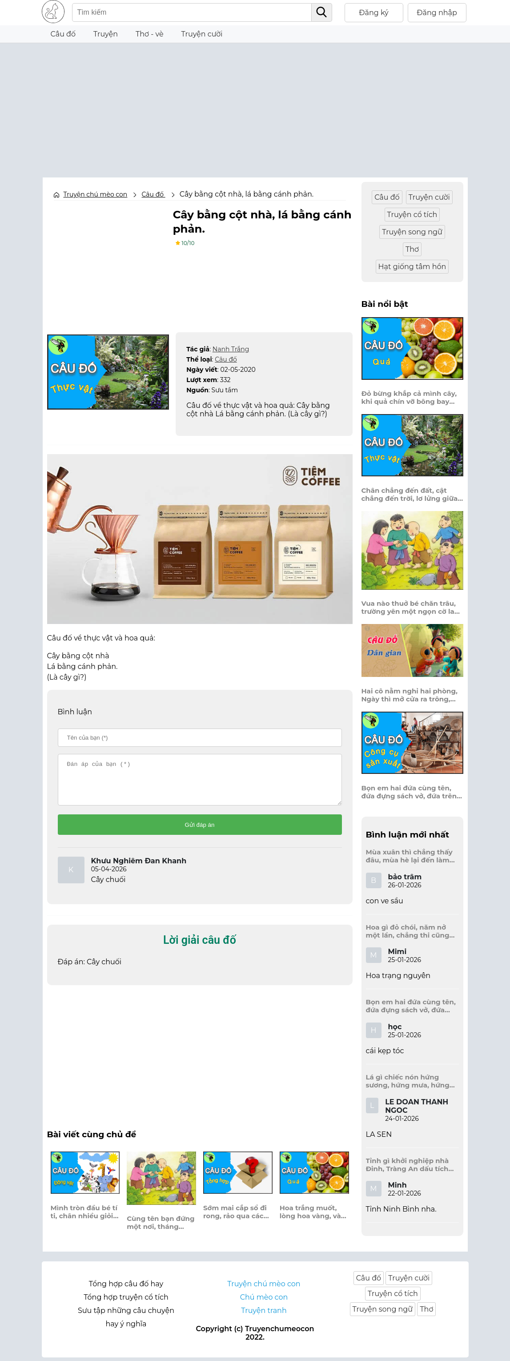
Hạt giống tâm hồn (412, 266)
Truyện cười (202, 34)
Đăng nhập (437, 12)
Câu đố (63, 34)
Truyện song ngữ (412, 232)
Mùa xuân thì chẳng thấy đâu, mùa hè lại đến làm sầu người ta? (409, 856)
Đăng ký (374, 12)
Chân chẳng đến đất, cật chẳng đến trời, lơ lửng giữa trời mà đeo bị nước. (409, 495)
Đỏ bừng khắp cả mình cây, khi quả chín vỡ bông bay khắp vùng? (409, 398)
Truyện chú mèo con (96, 194)
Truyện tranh (264, 1314)
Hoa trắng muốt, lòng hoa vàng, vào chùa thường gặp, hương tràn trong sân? (312, 1220)
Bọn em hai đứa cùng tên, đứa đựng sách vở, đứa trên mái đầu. (409, 792)
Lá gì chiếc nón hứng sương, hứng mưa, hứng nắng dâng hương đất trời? (408, 1081)
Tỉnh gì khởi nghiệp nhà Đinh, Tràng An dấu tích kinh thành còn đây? (407, 1165)
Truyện (105, 34)
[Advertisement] (255, 105)
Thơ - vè (150, 34)
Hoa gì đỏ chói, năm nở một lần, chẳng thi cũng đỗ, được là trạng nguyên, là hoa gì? (410, 931)
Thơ (412, 249)
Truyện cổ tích (412, 214)
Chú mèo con (264, 1301)
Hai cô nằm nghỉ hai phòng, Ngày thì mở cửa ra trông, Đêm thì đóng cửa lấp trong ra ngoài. (409, 695)
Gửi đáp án (200, 832)
